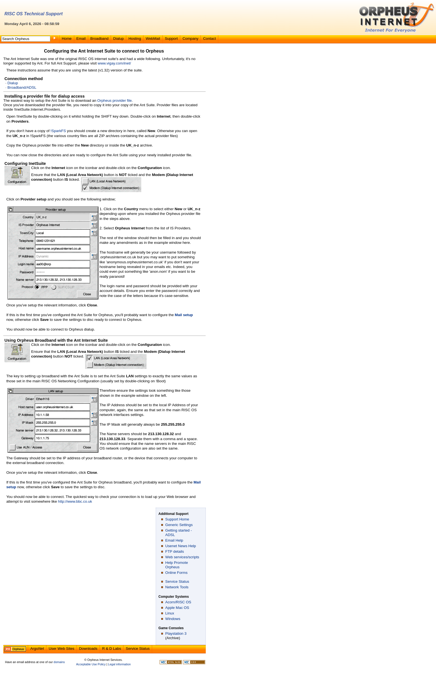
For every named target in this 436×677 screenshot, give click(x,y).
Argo (37, 648)
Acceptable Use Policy (91, 664)
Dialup (118, 38)
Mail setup (184, 315)
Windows (172, 619)
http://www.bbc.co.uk (75, 501)
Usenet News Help (180, 546)
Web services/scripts (182, 557)
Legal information (119, 664)
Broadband (99, 38)
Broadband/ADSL (22, 87)
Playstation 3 (175, 633)
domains (59, 662)
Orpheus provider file (114, 100)
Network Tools (176, 587)
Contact (209, 38)
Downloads (88, 648)
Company (190, 38)
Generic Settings (179, 525)
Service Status (177, 581)
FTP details (174, 551)
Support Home (177, 519)
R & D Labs (111, 648)
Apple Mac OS (177, 608)
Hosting (134, 38)
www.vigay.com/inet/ (114, 63)
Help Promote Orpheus (176, 565)
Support (171, 38)
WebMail (153, 38)
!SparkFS (58, 131)
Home (67, 38)
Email (81, 38)
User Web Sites (61, 648)
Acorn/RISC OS (178, 602)
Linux (169, 613)
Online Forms (176, 573)
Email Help (174, 540)
